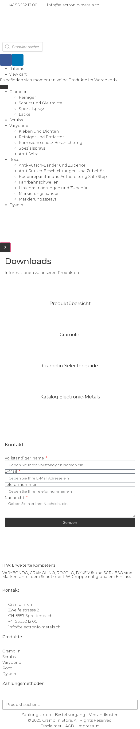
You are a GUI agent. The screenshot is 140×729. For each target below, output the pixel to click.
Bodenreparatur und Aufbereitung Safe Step (63, 176)
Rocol (15, 159)
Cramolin (18, 92)
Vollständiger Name (25, 458)
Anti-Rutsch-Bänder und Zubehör (52, 165)
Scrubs (16, 120)
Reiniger (27, 97)
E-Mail (11, 471)
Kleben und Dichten (39, 131)
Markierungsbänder (39, 193)
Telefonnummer (21, 485)
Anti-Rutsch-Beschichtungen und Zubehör (61, 171)
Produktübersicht (70, 303)
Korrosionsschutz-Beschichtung (50, 142)
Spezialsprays (32, 108)
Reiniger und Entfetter (41, 137)
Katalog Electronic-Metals (70, 397)
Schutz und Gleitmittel (41, 103)
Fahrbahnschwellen (39, 182)
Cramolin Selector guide (70, 366)
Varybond (18, 125)
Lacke (24, 114)
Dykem (16, 205)
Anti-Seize (29, 154)
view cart (18, 74)
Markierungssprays (37, 199)
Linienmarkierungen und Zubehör (53, 188)
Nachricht (15, 498)
